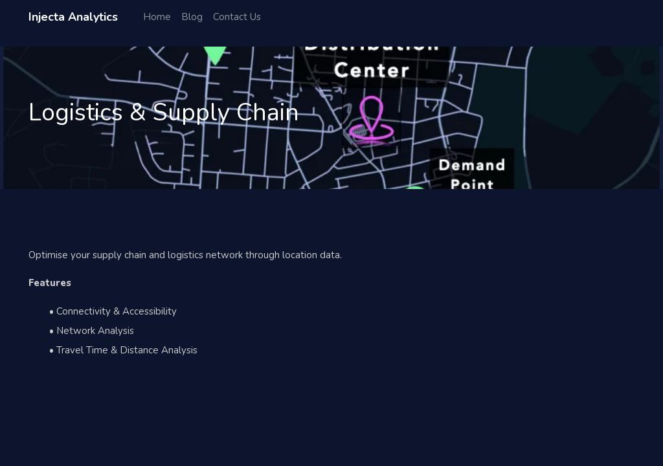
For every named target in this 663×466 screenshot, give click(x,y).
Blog (192, 16)
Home (157, 16)
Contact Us (237, 16)
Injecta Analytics (73, 17)
